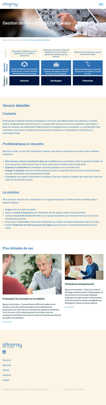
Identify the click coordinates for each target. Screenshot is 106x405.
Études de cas (14, 40)
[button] (101, 4)
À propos (7, 360)
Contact (6, 380)
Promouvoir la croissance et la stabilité (23, 298)
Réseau (6, 370)
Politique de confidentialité (73, 389)
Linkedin (4, 352)
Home (5, 40)
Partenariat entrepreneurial (79, 284)
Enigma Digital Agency (40, 389)
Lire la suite (7, 322)
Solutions (7, 375)
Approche (7, 365)
